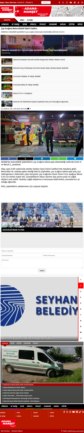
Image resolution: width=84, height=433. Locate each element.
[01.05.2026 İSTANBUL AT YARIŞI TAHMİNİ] (42, 78)
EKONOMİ (53, 24)
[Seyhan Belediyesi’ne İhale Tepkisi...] (39, 309)
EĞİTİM (71, 24)
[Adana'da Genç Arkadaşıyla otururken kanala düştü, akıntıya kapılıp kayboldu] (42, 70)
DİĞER (80, 24)
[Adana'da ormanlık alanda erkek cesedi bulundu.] (42, 374)
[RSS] (82, 3)
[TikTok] (78, 3)
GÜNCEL (33, 24)
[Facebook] (59, 3)
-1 (80, 338)
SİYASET (42, 24)
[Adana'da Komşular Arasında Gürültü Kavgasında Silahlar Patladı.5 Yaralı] (42, 61)
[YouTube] (71, 3)
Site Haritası (5, 431)
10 (81, 332)
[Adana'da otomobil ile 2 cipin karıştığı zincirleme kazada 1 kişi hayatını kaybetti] (42, 45)
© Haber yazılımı (72, 431)
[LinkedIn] (74, 3)
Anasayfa (7, 20)
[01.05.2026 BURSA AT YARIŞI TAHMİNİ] (42, 87)
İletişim (30, 20)
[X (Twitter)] (63, 3)
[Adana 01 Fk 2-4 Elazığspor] (42, 95)
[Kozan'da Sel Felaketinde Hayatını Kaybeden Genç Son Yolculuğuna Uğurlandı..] (42, 103)
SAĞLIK (63, 24)
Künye (22, 20)
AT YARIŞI (15, 24)
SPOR (25, 24)
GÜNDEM (5, 24)
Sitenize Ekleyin (17, 431)
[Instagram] (67, 3)
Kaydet (42, 270)
